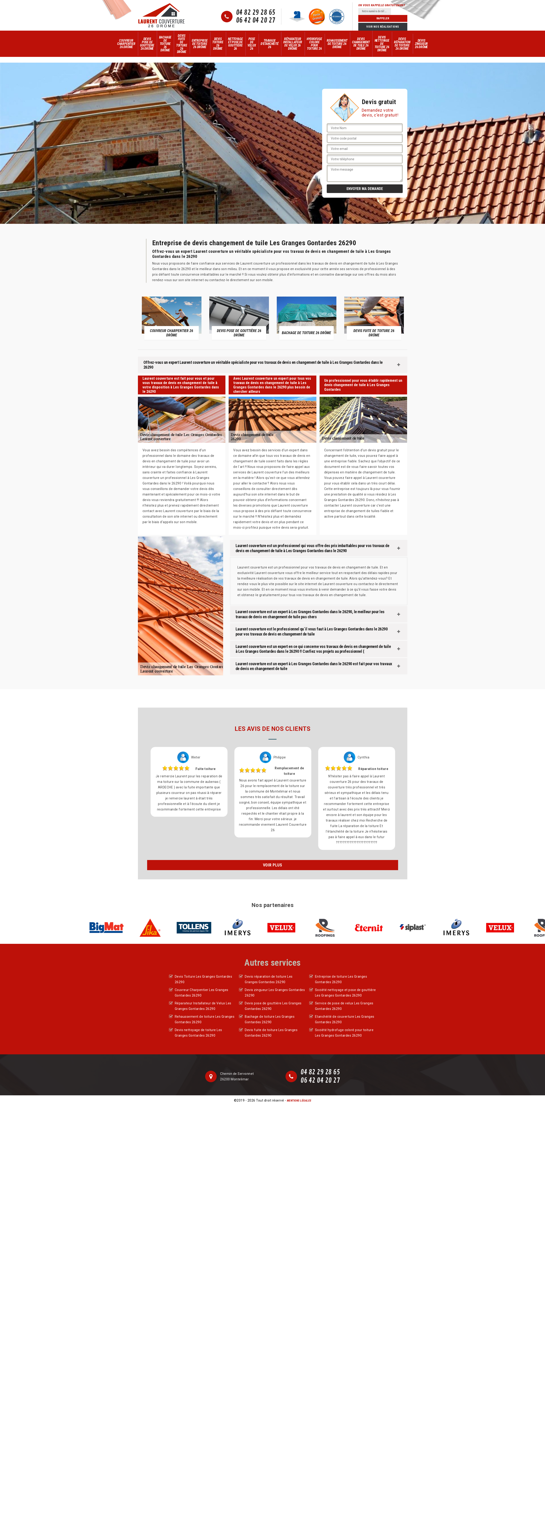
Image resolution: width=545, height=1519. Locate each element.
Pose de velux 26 (252, 43)
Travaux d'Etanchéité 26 (270, 44)
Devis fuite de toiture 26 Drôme (181, 44)
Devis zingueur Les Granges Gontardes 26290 (275, 992)
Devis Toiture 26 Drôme (217, 43)
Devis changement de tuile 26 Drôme (361, 43)
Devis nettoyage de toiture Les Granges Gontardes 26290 (198, 1032)
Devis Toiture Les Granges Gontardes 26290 (203, 979)
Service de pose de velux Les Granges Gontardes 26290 (344, 1006)
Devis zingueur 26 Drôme (421, 44)
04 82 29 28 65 (255, 12)
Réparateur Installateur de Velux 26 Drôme (292, 43)
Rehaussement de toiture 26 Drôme (337, 44)
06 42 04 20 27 (255, 20)
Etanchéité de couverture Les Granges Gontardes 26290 (344, 1019)
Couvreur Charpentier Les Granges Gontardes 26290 (201, 992)
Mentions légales (299, 1100)
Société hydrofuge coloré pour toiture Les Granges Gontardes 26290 (344, 1032)
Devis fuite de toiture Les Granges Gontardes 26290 (271, 1032)
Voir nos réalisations (382, 26)
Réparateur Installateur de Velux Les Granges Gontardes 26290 (203, 1006)
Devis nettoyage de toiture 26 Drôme (382, 43)
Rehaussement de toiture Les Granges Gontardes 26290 (205, 1019)
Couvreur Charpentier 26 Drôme (126, 44)
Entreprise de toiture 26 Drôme (200, 44)
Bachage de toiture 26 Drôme (165, 43)
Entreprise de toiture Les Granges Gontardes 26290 (341, 979)
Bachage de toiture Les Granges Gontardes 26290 (269, 1019)
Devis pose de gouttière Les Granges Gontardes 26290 (273, 1006)
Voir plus (272, 865)
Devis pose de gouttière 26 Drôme (147, 43)
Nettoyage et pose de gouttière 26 (235, 43)
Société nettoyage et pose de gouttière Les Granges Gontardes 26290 (345, 992)
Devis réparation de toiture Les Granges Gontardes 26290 (269, 979)
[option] (171, 318)
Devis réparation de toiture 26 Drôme (402, 43)
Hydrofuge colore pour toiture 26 (314, 43)
